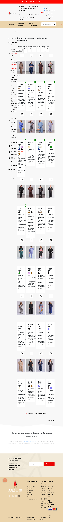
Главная (10, 31)
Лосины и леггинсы (14, 128)
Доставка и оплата (25, 8)
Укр (44, 8)
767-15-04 (24, 17)
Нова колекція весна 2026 (31, 2)
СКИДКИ (14, 166)
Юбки (12, 120)
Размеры (35, 6)
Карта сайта (50, 516)
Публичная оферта (42, 518)
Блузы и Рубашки (13, 89)
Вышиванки (14, 47)
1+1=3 (12, 45)
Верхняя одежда (21, 24)
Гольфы (13, 92)
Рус (44, 10)
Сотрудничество (32, 499)
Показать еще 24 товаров (37, 413)
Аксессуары (15, 142)
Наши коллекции (15, 171)
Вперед (50, 420)
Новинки (14, 162)
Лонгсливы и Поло (14, 96)
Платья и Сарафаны (14, 50)
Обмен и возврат (30, 491)
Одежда (11, 24)
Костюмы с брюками (14, 66)
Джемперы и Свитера (14, 106)
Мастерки (14, 99)
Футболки (14, 112)
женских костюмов (30, 441)
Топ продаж (13, 177)
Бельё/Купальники (33, 24)
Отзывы (22, 11)
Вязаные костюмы (14, 78)
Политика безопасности (31, 518)
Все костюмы (14, 57)
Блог (34, 8)
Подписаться (49, 464)
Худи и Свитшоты (14, 102)
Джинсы (13, 123)
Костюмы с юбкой (14, 72)
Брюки (13, 125)
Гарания (29, 495)
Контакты (22, 6)
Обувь (13, 158)
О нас (29, 6)
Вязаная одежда (13, 139)
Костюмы (23, 31)
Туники (13, 110)
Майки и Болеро (13, 116)
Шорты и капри (13, 133)
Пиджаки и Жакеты (14, 84)
